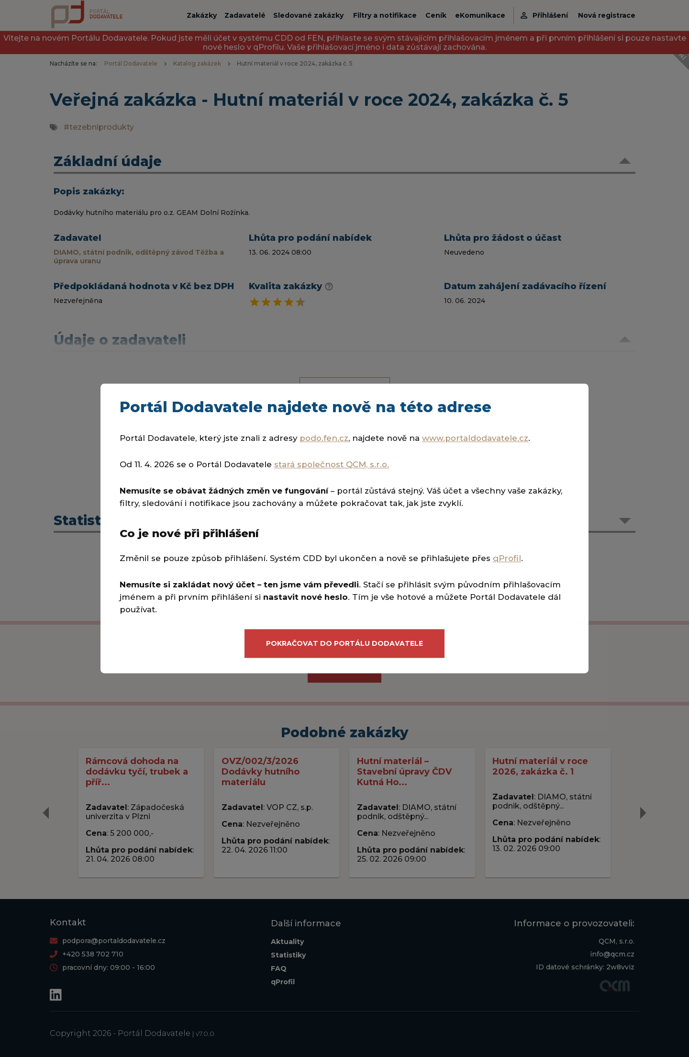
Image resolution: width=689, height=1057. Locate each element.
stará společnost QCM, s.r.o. (331, 465)
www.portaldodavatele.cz (475, 438)
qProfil (507, 558)
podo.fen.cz (324, 438)
